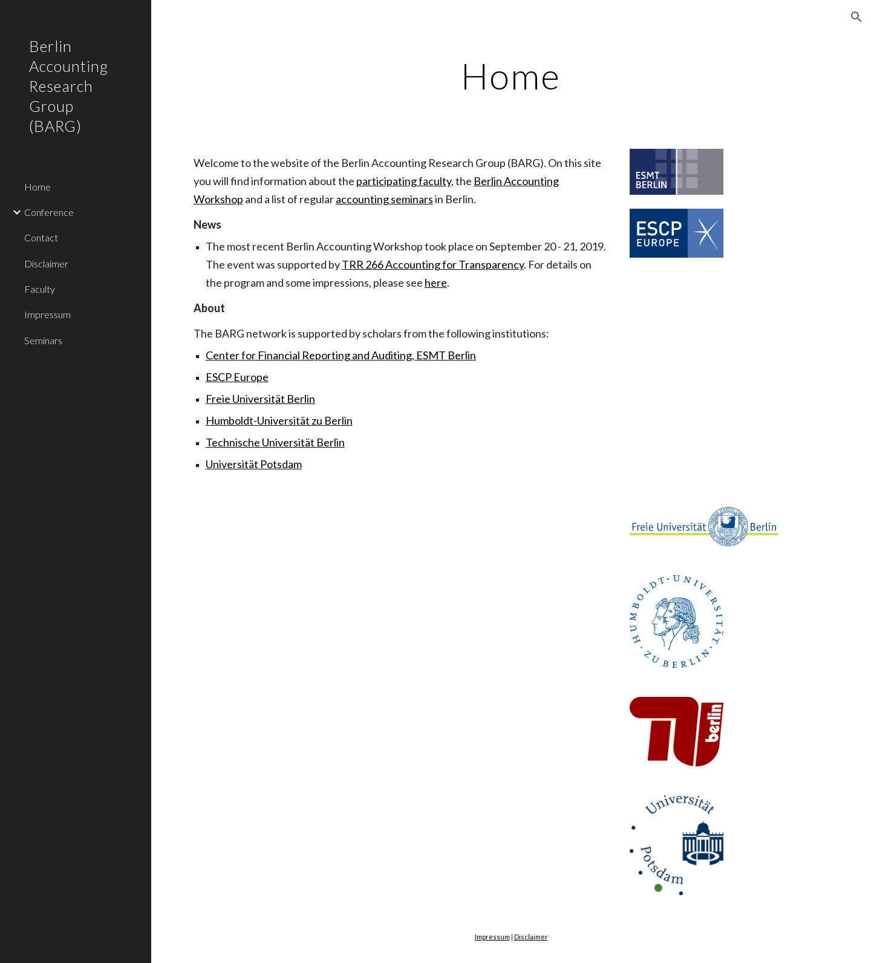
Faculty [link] (39, 289)
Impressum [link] (47, 314)
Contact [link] (41, 237)
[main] (511, 75)
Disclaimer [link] (46, 263)
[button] (856, 16)
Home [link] (37, 186)
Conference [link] (49, 212)
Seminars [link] (43, 340)
